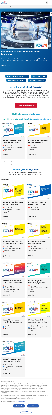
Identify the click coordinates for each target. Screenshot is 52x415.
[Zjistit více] (13, 130)
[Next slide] (13, 163)
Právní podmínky (26, 396)
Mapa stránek (26, 392)
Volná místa (45, 396)
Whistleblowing (26, 400)
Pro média (45, 400)
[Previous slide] (3, 163)
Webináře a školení (7, 6)
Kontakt (45, 392)
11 (31, 382)
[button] (51, 12)
